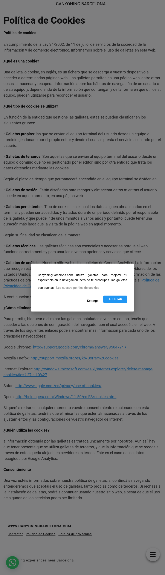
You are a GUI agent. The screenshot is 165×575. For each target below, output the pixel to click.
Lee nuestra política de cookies (77, 288)
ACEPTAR (115, 299)
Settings (92, 301)
